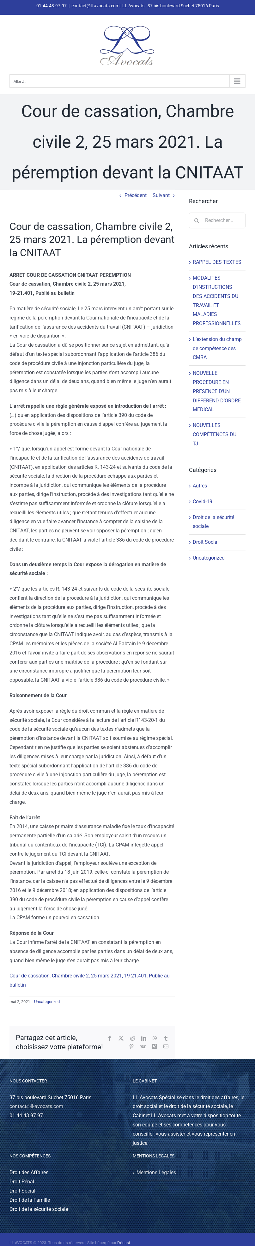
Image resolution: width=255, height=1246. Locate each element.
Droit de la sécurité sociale (213, 522)
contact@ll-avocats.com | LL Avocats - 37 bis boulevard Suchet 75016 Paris (145, 5)
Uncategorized (47, 1001)
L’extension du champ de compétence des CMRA (217, 348)
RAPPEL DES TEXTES (217, 262)
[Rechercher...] (217, 220)
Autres (200, 486)
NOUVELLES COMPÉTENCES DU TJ (214, 434)
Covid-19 (202, 502)
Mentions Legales (156, 1172)
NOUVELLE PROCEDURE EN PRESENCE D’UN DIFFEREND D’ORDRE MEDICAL (217, 391)
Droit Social (206, 542)
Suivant (161, 195)
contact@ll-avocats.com (36, 1106)
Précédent (135, 195)
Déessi (123, 1242)
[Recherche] (197, 220)
